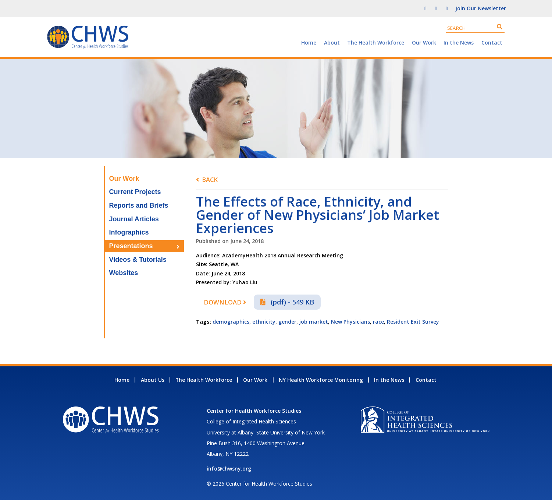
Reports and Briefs (138, 205)
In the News (459, 42)
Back (210, 179)
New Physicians (350, 321)
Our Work (424, 42)
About (332, 42)
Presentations (131, 246)
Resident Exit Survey (413, 321)
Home (308, 42)
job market (313, 321)
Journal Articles (134, 219)
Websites (123, 273)
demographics (231, 321)
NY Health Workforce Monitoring (321, 379)
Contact (491, 42)
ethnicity (263, 321)
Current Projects (135, 192)
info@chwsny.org (229, 468)
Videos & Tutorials (138, 259)
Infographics (129, 232)
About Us (152, 379)
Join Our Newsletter (480, 8)
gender (287, 321)
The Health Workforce (375, 42)
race (378, 321)
